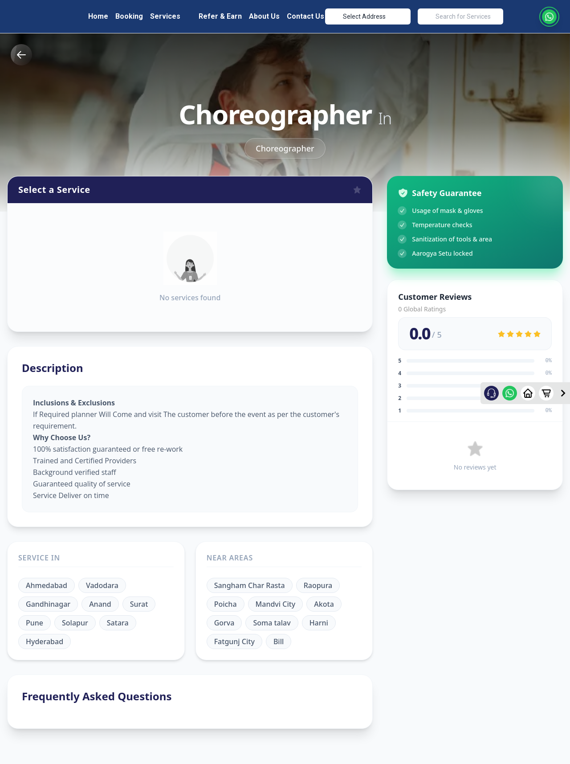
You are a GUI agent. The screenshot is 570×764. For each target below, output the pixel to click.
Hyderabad (44, 639)
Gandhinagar (48, 602)
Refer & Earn (220, 15)
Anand (100, 602)
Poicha (225, 602)
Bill (278, 639)
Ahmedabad (46, 583)
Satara (118, 620)
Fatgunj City (234, 639)
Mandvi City (276, 602)
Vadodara (102, 583)
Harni (318, 620)
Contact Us (305, 15)
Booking (129, 15)
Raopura (318, 583)
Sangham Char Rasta (249, 583)
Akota (324, 602)
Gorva (224, 620)
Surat (139, 602)
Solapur (75, 620)
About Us (264, 15)
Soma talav (271, 620)
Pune (34, 620)
